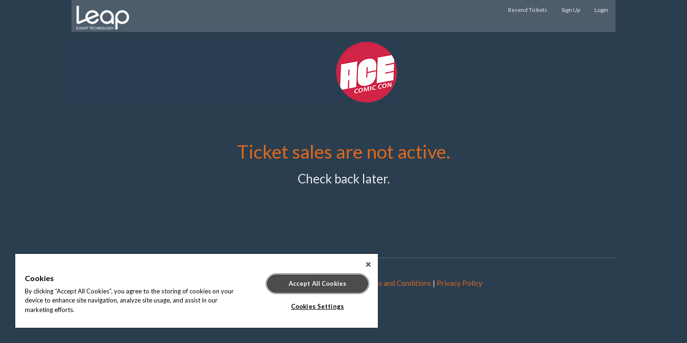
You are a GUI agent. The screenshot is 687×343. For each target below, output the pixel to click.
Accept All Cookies (317, 283)
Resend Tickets (527, 9)
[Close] (368, 264)
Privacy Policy (459, 283)
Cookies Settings (317, 306)
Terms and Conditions (397, 283)
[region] (196, 291)
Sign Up (571, 9)
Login (601, 9)
